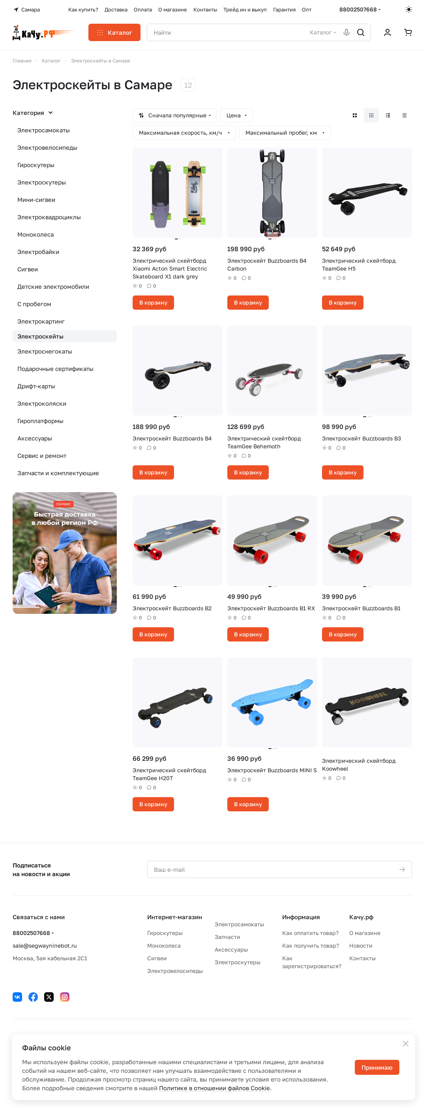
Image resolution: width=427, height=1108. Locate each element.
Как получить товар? (310, 945)
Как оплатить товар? (310, 932)
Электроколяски (41, 403)
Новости (361, 945)
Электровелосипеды (47, 147)
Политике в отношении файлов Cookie (214, 1087)
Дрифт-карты (36, 385)
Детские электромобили (53, 286)
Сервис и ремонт (41, 455)
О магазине (364, 932)
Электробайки (38, 251)
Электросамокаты (43, 130)
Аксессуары (34, 438)
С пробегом (34, 303)
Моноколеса (35, 234)
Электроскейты (40, 336)
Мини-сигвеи (36, 199)
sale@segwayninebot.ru (45, 945)
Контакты (362, 958)
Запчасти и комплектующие (58, 472)
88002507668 (358, 9)
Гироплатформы (40, 420)
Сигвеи (27, 269)
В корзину (153, 302)
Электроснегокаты (44, 351)
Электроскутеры (41, 182)
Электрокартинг (41, 321)
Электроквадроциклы (49, 216)
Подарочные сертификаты (55, 368)
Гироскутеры (35, 164)
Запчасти (227, 936)
